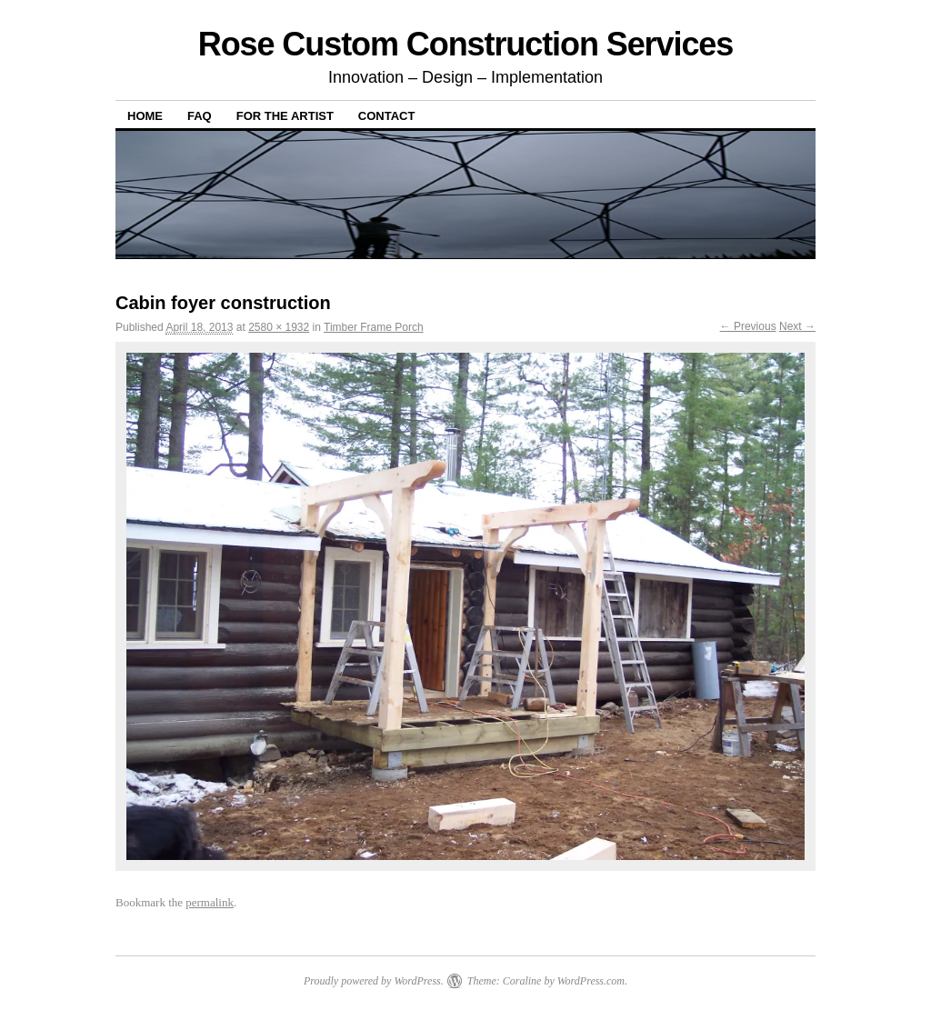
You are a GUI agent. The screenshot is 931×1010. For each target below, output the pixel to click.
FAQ (199, 116)
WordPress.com (591, 981)
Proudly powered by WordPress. (374, 981)
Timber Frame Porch (374, 327)
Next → (797, 326)
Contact (386, 116)
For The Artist (285, 116)
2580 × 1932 (278, 327)
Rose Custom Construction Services (466, 44)
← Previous (748, 326)
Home (145, 116)
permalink (209, 902)
